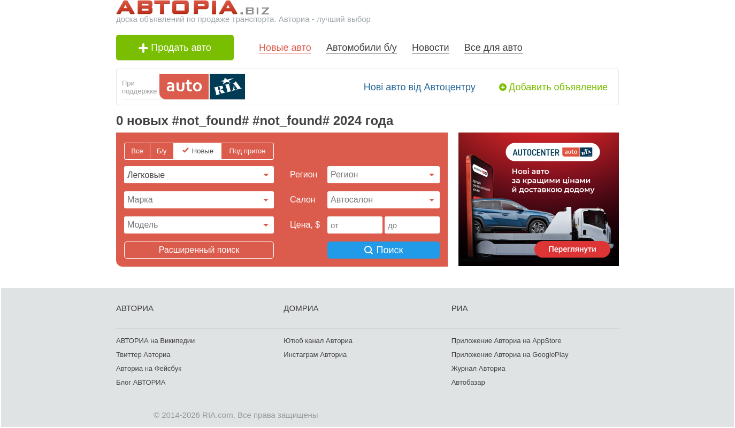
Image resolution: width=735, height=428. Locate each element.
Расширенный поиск (199, 249)
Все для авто (493, 47)
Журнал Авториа (478, 368)
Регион (303, 174)
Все (137, 151)
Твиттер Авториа (143, 355)
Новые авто (285, 47)
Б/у (162, 151)
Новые (202, 151)
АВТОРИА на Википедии (155, 341)
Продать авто (175, 47)
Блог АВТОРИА (140, 382)
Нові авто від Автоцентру (420, 87)
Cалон (303, 199)
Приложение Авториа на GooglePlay (510, 355)
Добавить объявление (558, 87)
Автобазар (468, 382)
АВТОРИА (135, 308)
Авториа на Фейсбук (148, 368)
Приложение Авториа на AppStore (506, 341)
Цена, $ (305, 224)
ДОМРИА (301, 308)
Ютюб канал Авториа (318, 341)
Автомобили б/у (361, 47)
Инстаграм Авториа (315, 355)
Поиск (383, 250)
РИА (459, 308)
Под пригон (247, 151)
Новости (430, 47)
